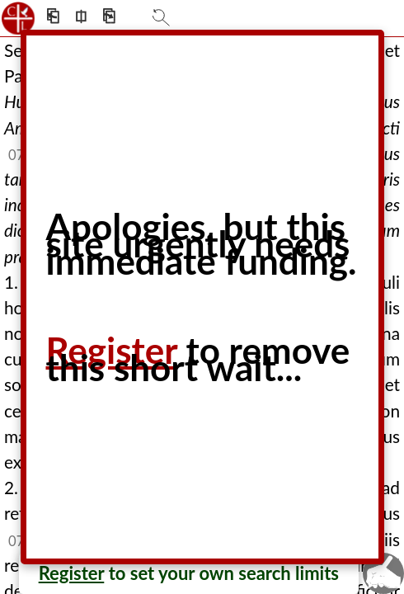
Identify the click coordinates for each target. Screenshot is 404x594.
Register (72, 573)
